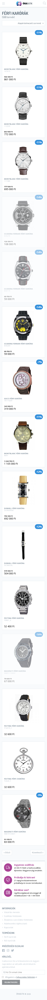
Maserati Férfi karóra (23, 672)
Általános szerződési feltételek (17, 919)
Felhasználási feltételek (25, 977)
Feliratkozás (11, 982)
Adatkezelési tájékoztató (14, 923)
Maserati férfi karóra (23, 832)
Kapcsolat (7, 927)
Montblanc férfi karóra (23, 70)
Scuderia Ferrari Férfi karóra (23, 235)
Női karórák (8, 940)
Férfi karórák (9, 937)
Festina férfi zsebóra (23, 780)
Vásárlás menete (11, 912)
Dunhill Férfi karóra (23, 509)
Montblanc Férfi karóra (23, 454)
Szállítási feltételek (12, 916)
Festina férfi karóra (23, 619)
